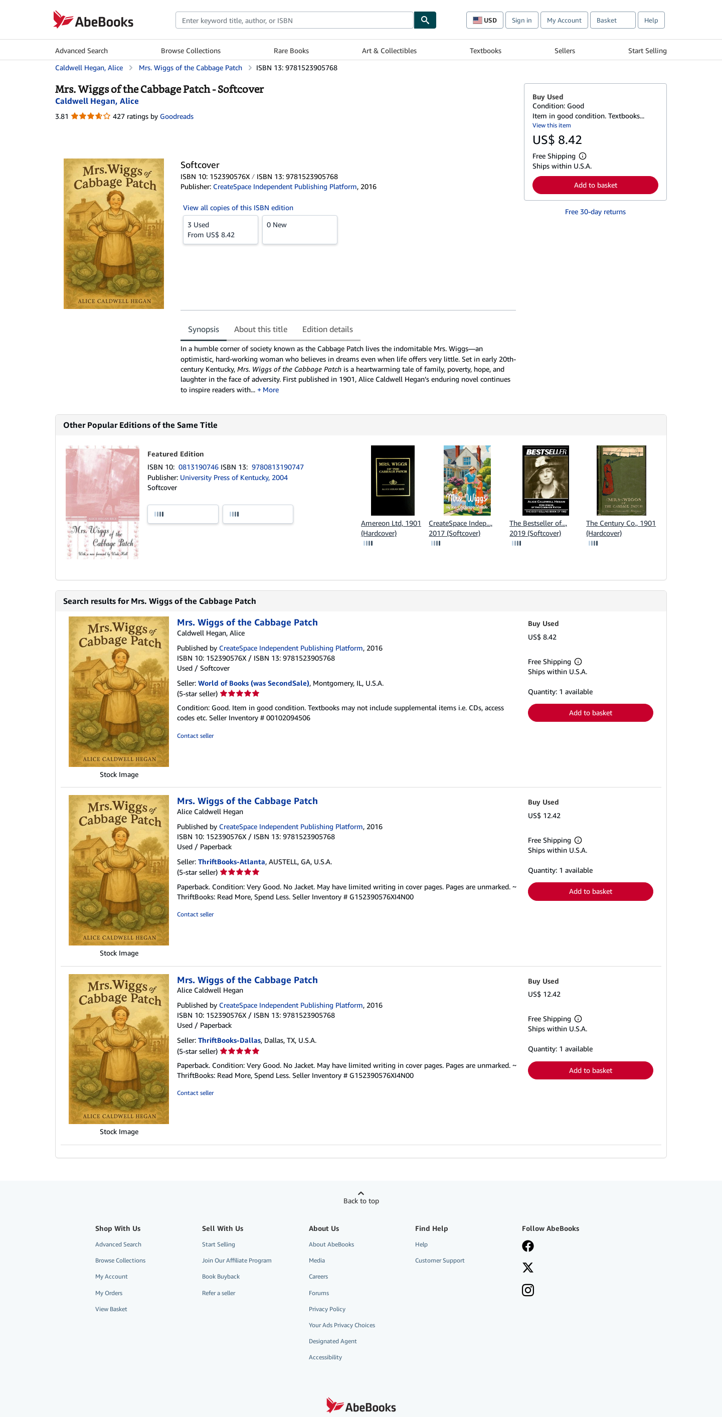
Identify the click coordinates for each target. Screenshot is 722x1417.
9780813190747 (278, 466)
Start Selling (647, 50)
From (221, 229)
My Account (564, 20)
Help (651, 20)
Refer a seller (218, 1293)
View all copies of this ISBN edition (238, 207)
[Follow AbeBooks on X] (528, 1268)
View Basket (111, 1309)
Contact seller (195, 735)
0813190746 (199, 466)
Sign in (522, 20)
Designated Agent (333, 1341)
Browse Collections (191, 50)
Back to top (361, 1200)
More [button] (271, 389)
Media (317, 1260)
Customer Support (440, 1260)
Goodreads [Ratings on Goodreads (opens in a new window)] (177, 116)
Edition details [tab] (327, 329)
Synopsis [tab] (203, 329)
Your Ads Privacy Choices (342, 1325)
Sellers (565, 50)
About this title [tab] (260, 329)
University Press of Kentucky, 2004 (234, 477)
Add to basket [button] (595, 185)
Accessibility (325, 1357)
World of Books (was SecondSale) (253, 683)
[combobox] (294, 20)
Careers (318, 1276)
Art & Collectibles (389, 50)
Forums (319, 1293)
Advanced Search (81, 50)
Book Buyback (221, 1276)
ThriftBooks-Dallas (229, 1040)
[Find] (425, 20)
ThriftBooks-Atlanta (231, 861)
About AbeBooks (331, 1244)
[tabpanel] (348, 369)
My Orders (108, 1293)
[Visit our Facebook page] (528, 1246)
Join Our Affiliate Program (237, 1260)
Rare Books (291, 50)
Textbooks (485, 50)
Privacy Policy (327, 1309)
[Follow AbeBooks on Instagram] (528, 1291)
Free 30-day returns (595, 211)
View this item (551, 125)
